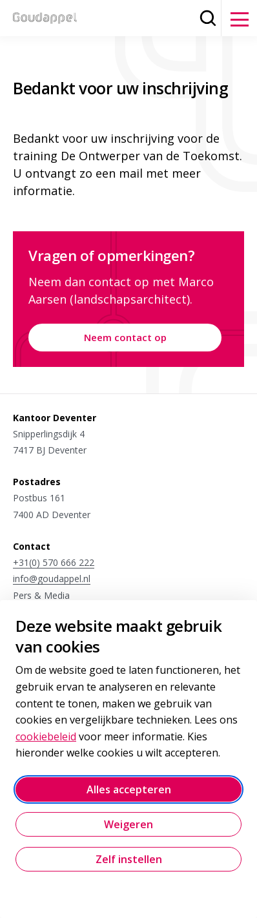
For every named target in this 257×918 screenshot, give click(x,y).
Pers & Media (41, 595)
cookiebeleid (45, 736)
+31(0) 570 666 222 (53, 562)
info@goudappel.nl (51, 578)
